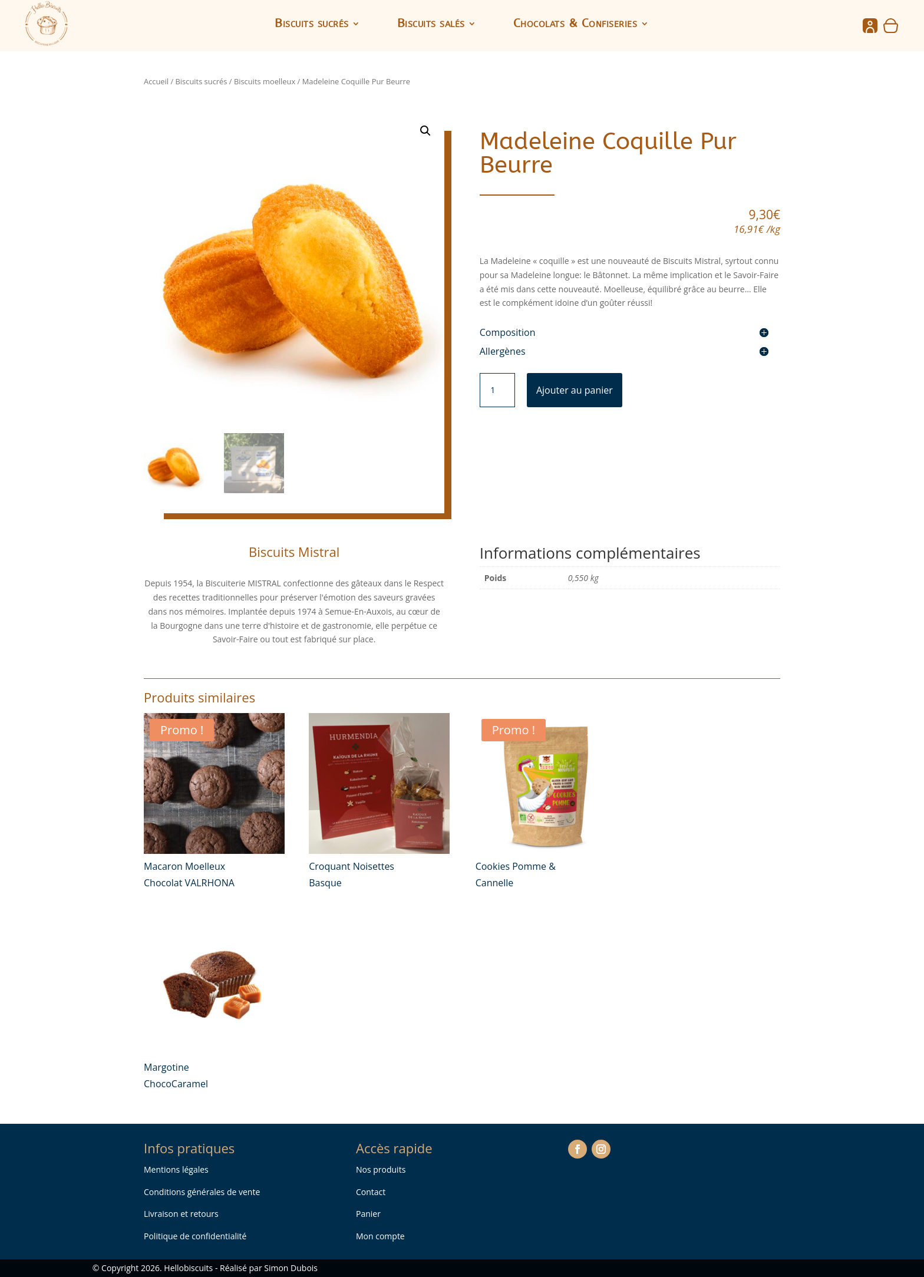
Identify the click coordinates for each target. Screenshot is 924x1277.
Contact (370, 1191)
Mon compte (380, 1236)
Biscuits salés (431, 24)
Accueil (156, 81)
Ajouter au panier (574, 390)
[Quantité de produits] (497, 390)
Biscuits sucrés (312, 24)
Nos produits (380, 1169)
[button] (425, 130)
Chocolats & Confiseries (575, 24)
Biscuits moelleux (264, 81)
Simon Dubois (291, 1267)
